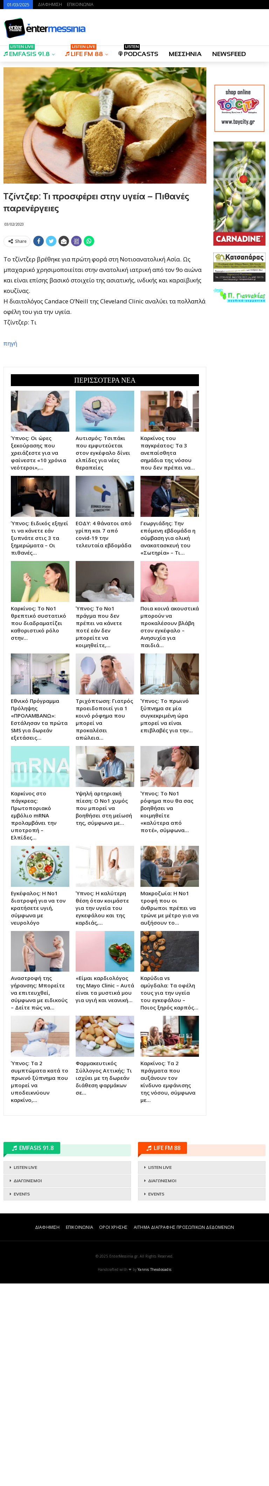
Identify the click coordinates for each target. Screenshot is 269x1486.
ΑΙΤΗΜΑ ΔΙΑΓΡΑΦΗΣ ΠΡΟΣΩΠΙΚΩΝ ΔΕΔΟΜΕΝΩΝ (184, 1328)
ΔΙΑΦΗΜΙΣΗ (50, 4)
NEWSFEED (229, 53)
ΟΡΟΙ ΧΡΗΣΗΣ (113, 1328)
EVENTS (22, 1295)
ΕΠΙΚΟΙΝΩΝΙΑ (80, 4)
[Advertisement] (105, 405)
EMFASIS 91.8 (27, 51)
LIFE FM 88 (84, 51)
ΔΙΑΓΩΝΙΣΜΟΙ (28, 1282)
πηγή (10, 343)
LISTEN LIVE (25, 1268)
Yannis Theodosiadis (154, 1370)
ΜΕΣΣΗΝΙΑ (185, 53)
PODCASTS (138, 51)
